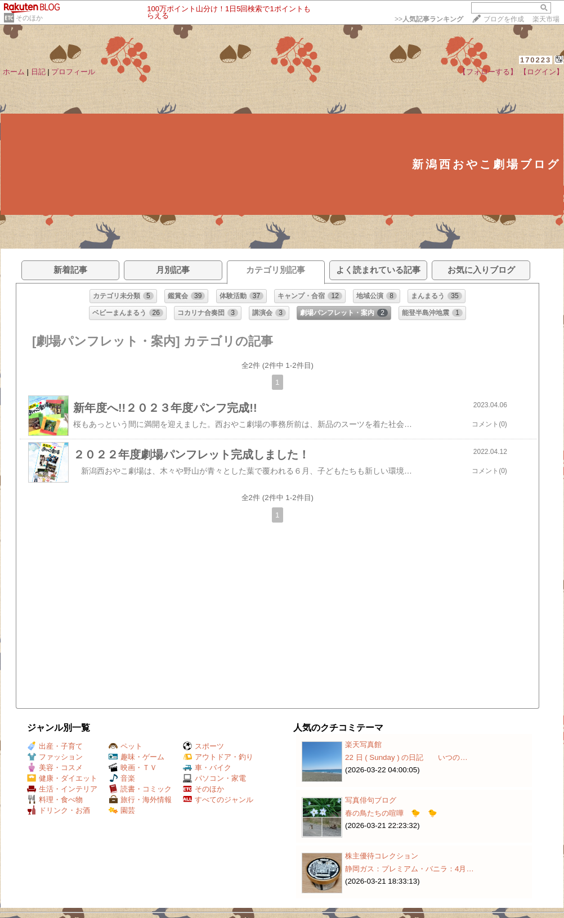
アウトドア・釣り (218, 757)
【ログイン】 (541, 72)
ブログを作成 (504, 19)
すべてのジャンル (218, 799)
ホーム (14, 72)
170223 (535, 60)
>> (429, 19)
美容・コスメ (55, 767)
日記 (38, 72)
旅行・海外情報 (140, 799)
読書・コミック (140, 789)
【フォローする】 (488, 72)
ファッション (55, 757)
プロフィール (73, 72)
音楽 (122, 778)
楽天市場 (545, 19)
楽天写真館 (363, 744)
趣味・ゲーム (136, 757)
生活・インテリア (62, 789)
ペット (125, 746)
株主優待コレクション (381, 856)
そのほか (29, 18)
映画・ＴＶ (133, 767)
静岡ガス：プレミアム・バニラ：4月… (409, 869)
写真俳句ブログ (370, 800)
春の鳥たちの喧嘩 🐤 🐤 (391, 813)
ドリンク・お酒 (58, 810)
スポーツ (203, 746)
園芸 (122, 810)
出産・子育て (55, 746)
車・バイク (207, 767)
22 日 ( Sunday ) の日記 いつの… (406, 757)
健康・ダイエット (62, 778)
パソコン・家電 (214, 778)
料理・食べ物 (55, 799)
